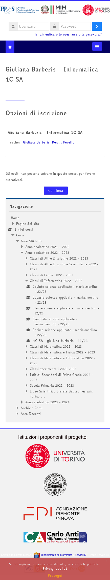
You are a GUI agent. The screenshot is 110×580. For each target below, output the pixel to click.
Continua (55, 190)
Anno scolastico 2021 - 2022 (47, 246)
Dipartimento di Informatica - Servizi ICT (60, 555)
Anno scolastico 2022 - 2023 (47, 252)
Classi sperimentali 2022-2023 (53, 368)
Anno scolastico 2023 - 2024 (47, 402)
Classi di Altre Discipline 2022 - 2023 (59, 258)
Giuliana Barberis (36, 142)
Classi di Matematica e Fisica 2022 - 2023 (62, 352)
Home (15, 217)
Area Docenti (31, 413)
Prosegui (55, 575)
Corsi (20, 235)
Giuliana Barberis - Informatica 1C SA (45, 132)
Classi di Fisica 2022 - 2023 (51, 274)
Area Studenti (31, 240)
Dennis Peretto (63, 142)
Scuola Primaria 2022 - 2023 (52, 385)
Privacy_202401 (55, 568)
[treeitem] (55, 315)
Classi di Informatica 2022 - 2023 (56, 280)
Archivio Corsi (31, 407)
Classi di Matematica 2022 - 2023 (56, 346)
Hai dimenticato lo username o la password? (67, 34)
